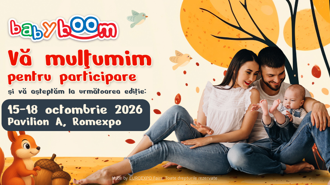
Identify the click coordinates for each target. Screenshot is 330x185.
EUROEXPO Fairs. (146, 178)
